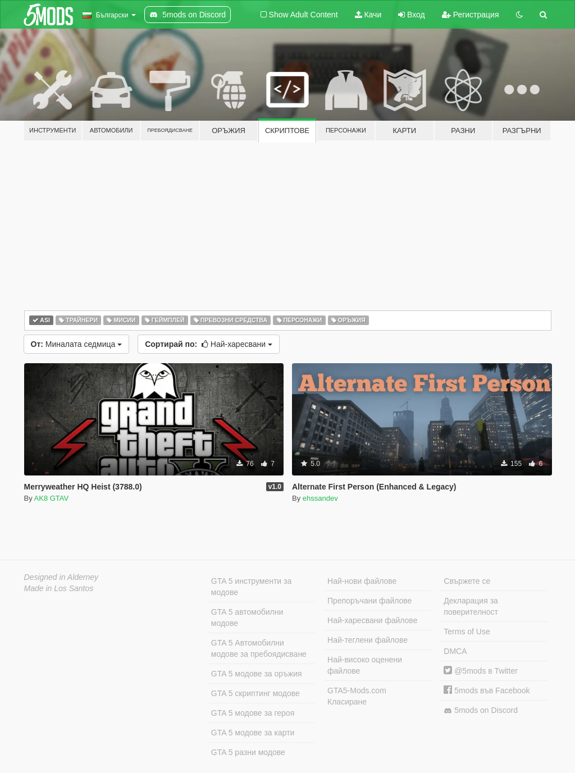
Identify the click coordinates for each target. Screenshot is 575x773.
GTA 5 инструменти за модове (251, 587)
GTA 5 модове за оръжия (256, 673)
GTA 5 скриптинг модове (255, 693)
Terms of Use (467, 631)
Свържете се (467, 581)
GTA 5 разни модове (248, 752)
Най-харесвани (208, 344)
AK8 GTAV (51, 498)
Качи (368, 14)
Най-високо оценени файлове (364, 665)
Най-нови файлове (361, 581)
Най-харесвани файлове (372, 620)
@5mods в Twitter (481, 671)
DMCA (455, 651)
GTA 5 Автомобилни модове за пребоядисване (259, 648)
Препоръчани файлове (369, 600)
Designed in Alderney (61, 577)
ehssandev (320, 498)
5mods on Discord (481, 710)
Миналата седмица (76, 344)
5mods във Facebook (487, 690)
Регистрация (470, 14)
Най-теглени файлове (367, 639)
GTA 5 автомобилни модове (247, 617)
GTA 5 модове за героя (252, 712)
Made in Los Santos (59, 588)
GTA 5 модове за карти (253, 732)
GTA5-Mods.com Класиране (356, 696)
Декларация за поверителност (471, 606)
